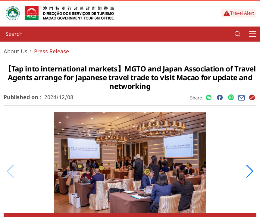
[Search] (237, 34)
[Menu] (252, 34)
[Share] (208, 97)
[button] (249, 171)
